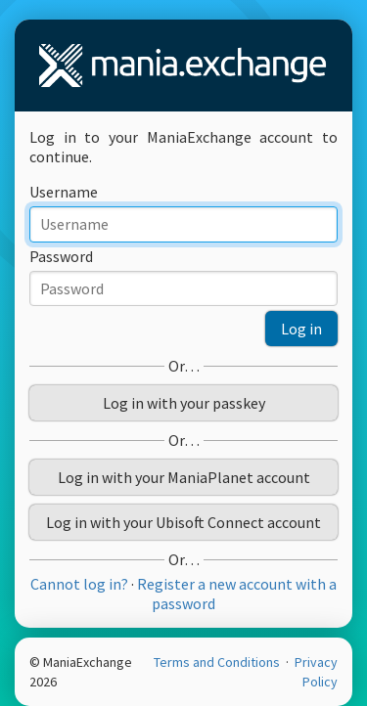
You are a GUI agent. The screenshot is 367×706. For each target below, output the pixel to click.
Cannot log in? (79, 584)
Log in (301, 328)
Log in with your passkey (184, 403)
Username (63, 191)
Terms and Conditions (218, 662)
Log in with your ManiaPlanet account (184, 477)
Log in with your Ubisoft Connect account (183, 522)
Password (61, 256)
